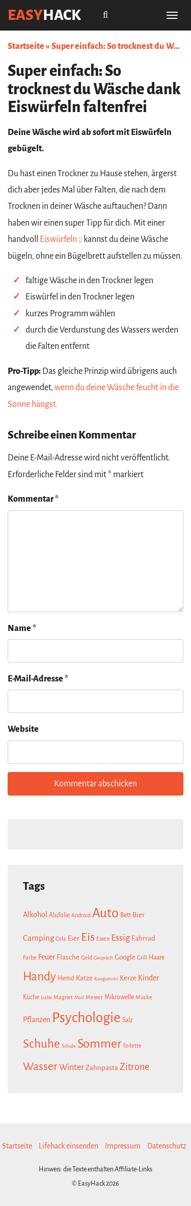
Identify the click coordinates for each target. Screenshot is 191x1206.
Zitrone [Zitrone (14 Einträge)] (134, 1067)
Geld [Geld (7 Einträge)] (86, 957)
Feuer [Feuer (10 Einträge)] (46, 957)
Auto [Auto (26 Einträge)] (105, 913)
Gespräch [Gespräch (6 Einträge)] (103, 958)
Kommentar (33, 499)
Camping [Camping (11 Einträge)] (38, 938)
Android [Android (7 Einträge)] (81, 915)
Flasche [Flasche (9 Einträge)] (68, 957)
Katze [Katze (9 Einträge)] (84, 978)
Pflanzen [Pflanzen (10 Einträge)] (36, 1020)
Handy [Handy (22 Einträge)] (39, 976)
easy (44, 15)
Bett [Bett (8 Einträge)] (125, 915)
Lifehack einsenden (68, 1146)
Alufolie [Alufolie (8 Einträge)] (59, 915)
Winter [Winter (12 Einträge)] (71, 1067)
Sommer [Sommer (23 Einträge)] (99, 1043)
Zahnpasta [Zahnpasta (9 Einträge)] (102, 1068)
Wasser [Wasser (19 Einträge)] (40, 1066)
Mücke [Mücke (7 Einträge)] (143, 997)
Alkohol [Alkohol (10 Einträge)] (35, 915)
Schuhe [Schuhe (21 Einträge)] (41, 1043)
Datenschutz (166, 1146)
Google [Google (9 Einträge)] (125, 957)
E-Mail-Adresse (38, 678)
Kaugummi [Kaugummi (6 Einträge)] (106, 978)
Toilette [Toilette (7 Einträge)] (132, 1046)
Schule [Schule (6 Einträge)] (69, 1046)
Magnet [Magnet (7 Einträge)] (63, 997)
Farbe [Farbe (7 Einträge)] (30, 957)
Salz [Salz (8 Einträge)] (127, 1020)
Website (23, 729)
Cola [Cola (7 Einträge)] (61, 939)
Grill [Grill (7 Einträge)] (142, 957)
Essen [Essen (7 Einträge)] (103, 939)
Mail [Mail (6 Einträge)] (79, 997)
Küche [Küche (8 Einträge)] (31, 997)
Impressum (123, 1146)
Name (22, 628)
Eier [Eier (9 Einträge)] (73, 938)
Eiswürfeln (58, 239)
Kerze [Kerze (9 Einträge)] (128, 978)
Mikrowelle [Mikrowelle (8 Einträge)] (119, 997)
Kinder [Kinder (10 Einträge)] (148, 978)
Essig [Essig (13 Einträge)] (120, 938)
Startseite (26, 46)
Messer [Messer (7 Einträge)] (94, 997)
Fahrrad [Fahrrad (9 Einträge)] (143, 938)
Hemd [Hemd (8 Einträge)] (66, 978)
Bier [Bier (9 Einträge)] (138, 915)
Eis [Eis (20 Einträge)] (88, 937)
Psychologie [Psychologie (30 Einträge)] (86, 1017)
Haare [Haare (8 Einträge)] (157, 957)
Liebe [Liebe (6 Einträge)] (46, 997)
